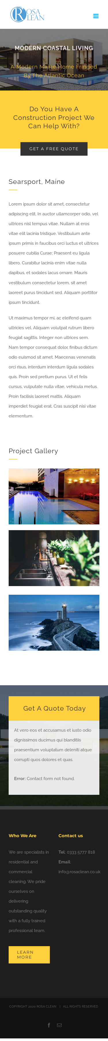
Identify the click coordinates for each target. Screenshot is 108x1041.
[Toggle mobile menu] (96, 16)
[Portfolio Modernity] (54, 60)
